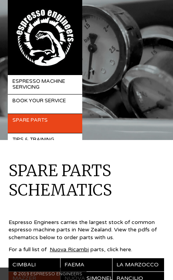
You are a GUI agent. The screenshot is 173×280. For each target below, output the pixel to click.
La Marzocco (137, 264)
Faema (74, 264)
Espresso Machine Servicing (38, 84)
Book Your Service (39, 101)
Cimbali (24, 264)
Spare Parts (30, 120)
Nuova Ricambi (69, 249)
